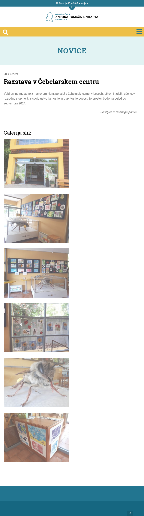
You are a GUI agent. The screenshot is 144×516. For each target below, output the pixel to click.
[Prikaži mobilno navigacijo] (72, 7)
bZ (130, 513)
